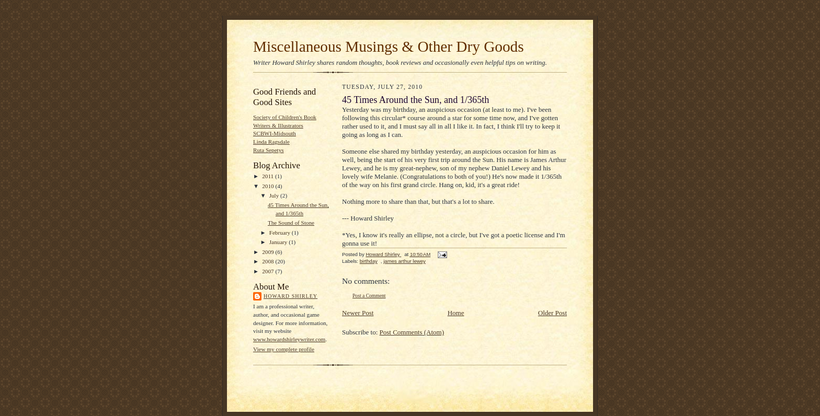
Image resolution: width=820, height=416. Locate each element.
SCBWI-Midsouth (274, 133)
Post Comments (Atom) (412, 332)
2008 (268, 261)
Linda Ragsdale (271, 141)
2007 (268, 271)
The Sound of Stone (291, 222)
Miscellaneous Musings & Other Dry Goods (388, 46)
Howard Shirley (290, 296)
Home (456, 313)
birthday (369, 261)
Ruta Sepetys (268, 150)
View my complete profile (283, 349)
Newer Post (357, 313)
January (279, 242)
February (280, 232)
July (274, 195)
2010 (268, 186)
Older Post (552, 313)
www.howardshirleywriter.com (289, 339)
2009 (268, 252)
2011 (268, 176)
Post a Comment (369, 295)
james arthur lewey (404, 261)
